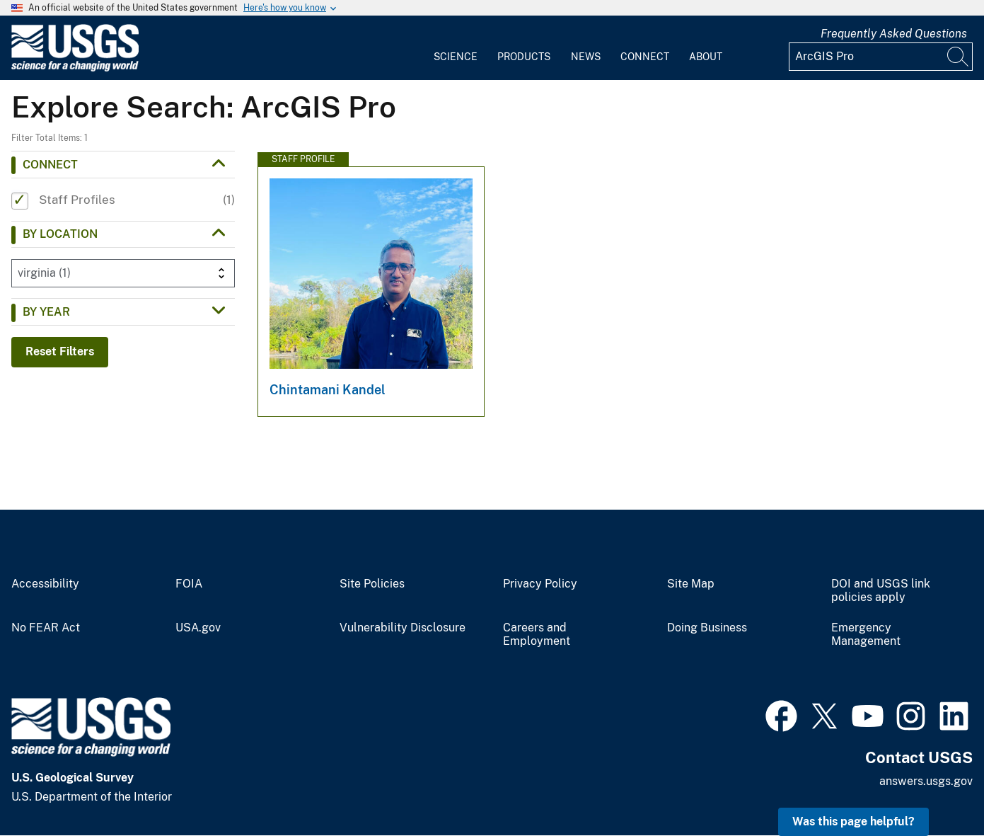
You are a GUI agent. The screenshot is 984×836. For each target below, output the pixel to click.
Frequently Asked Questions (894, 33)
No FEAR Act (45, 628)
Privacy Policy (540, 584)
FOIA (188, 584)
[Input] (881, 56)
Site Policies (372, 584)
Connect (644, 56)
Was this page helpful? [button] (853, 821)
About (705, 56)
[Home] (75, 68)
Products (523, 56)
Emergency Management (866, 635)
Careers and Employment (536, 635)
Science (455, 56)
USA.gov (198, 628)
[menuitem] (455, 48)
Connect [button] (50, 164)
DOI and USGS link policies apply (880, 591)
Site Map (690, 584)
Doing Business (707, 628)
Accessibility (45, 584)
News (586, 56)
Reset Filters (59, 351)
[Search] (958, 56)
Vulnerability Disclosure (402, 628)
